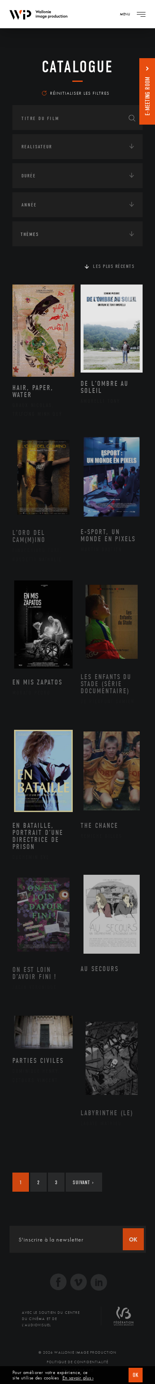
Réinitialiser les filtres (76, 93)
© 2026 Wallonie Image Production (77, 1352)
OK (135, 1375)
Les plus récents (113, 266)
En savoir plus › (78, 1378)
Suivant (83, 1182)
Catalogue (77, 66)
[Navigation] (141, 14)
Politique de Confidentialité (77, 1361)
